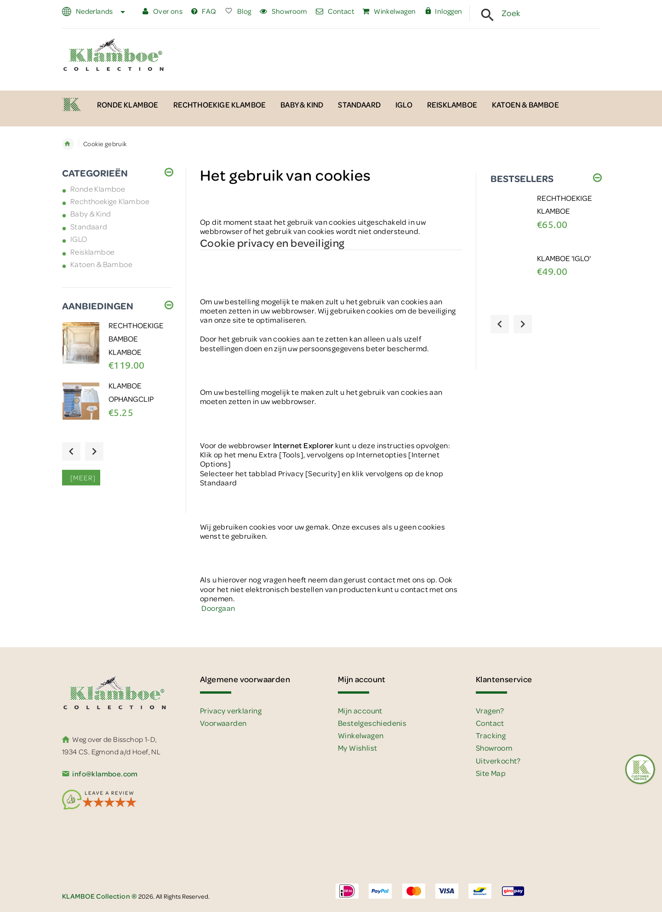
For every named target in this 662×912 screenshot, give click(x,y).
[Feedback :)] (640, 769)
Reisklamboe (92, 251)
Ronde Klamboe (97, 189)
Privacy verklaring (231, 710)
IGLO (78, 239)
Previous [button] (71, 451)
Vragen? (490, 710)
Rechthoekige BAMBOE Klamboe (136, 338)
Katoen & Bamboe (101, 264)
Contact (335, 11)
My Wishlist (357, 747)
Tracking (491, 735)
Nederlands (99, 11)
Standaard (89, 226)
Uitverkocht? (498, 760)
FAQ (204, 11)
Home (68, 144)
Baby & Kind (90, 213)
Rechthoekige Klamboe (109, 201)
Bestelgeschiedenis (372, 723)
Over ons (163, 11)
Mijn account (360, 710)
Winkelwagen (389, 11)
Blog (238, 11)
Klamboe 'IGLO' (564, 258)
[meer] (81, 477)
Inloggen (443, 11)
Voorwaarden (223, 723)
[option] (116, 349)
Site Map (491, 773)
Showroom (284, 11)
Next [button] (94, 451)
